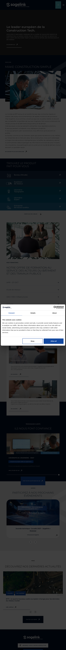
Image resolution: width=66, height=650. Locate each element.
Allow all (54, 341)
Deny (32, 341)
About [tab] (54, 313)
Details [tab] (33, 313)
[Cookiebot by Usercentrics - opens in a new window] (55, 307)
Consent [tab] (11, 313)
